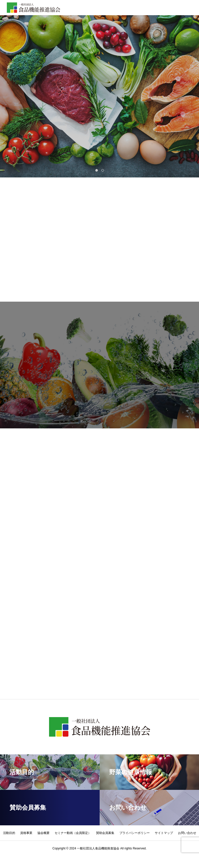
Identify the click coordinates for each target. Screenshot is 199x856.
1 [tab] (97, 170)
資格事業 (26, 833)
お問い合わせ (187, 833)
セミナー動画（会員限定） (73, 833)
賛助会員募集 (105, 833)
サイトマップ (164, 833)
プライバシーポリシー (134, 833)
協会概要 (43, 833)
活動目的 (9, 833)
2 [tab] (103, 170)
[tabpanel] (99, 88)
